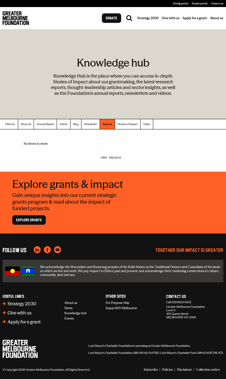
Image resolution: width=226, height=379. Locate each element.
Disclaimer (184, 370)
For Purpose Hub (117, 303)
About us (71, 303)
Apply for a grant (24, 322)
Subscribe (151, 370)
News (68, 308)
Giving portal (180, 3)
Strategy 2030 (22, 304)
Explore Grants (29, 220)
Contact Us (176, 296)
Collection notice (208, 370)
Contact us (217, 3)
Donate (111, 18)
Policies (167, 370)
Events (69, 318)
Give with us (20, 313)
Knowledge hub (76, 313)
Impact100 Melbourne (121, 308)
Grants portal (199, 3)
